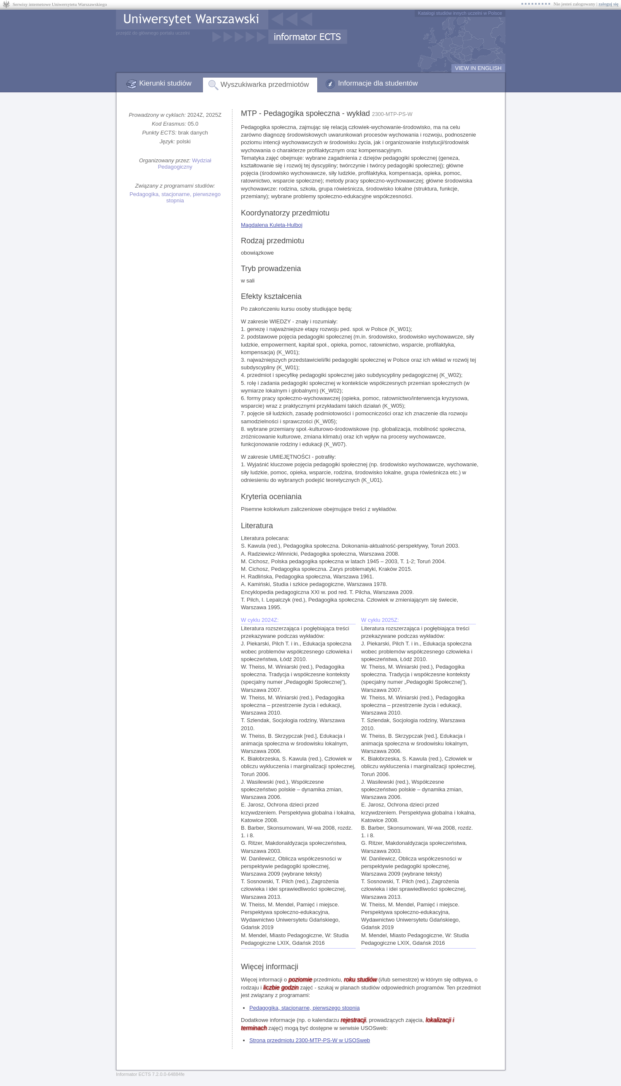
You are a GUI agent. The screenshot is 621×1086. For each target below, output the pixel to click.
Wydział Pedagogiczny (184, 163)
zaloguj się (608, 3)
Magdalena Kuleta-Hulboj (271, 225)
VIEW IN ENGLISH (478, 68)
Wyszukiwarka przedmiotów (265, 85)
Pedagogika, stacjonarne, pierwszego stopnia (175, 197)
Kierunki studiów (165, 83)
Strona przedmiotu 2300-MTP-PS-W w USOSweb (309, 1040)
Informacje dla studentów (378, 83)
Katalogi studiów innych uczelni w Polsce (460, 13)
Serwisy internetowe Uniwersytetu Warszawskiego (60, 4)
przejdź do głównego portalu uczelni (153, 32)
